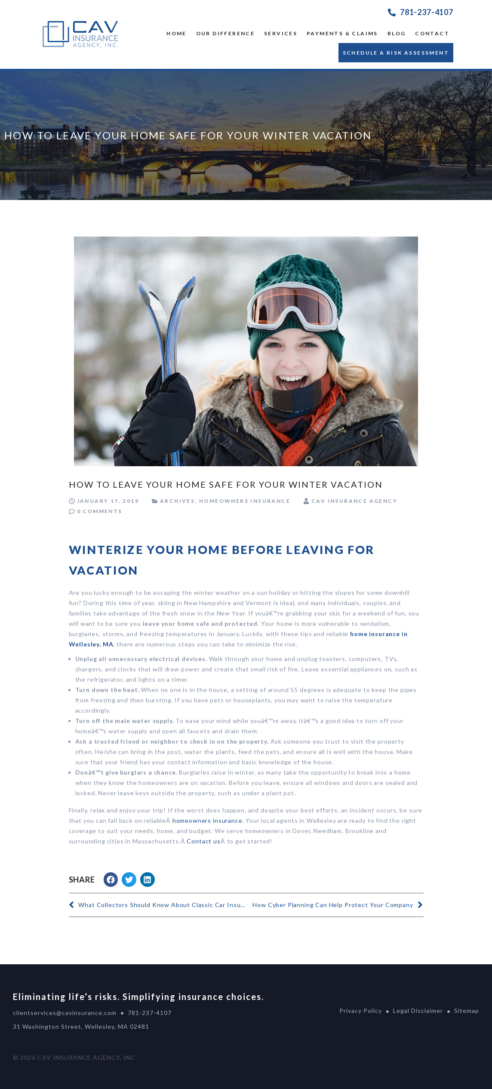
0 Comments (100, 511)
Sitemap (466, 1010)
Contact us (203, 841)
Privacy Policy (360, 1010)
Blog (396, 33)
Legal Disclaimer (418, 1010)
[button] (111, 879)
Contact (432, 33)
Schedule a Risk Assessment (396, 52)
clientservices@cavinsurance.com (65, 1012)
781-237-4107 (426, 12)
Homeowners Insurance (244, 501)
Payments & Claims (342, 33)
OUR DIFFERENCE (225, 33)
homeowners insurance (207, 820)
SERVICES (280, 33)
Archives (177, 501)
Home (176, 33)
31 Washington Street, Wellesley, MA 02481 (81, 1026)
